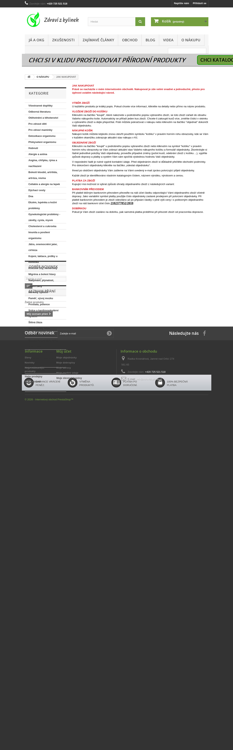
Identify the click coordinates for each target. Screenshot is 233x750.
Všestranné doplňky (41, 105)
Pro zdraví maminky (41, 129)
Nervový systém (38, 292)
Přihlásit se (199, 3)
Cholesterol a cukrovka (42, 226)
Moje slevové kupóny (69, 529)
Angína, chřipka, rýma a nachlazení (43, 163)
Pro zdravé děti (38, 123)
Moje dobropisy (65, 514)
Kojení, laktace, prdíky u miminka (43, 259)
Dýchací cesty (37, 190)
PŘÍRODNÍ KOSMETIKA (43, 382)
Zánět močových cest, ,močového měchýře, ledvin (42, 358)
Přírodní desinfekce (40, 388)
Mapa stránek (33, 533)
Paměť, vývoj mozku (41, 298)
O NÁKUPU (190, 40)
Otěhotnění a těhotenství (43, 117)
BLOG (150, 40)
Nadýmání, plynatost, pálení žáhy (41, 283)
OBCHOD (129, 40)
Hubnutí (33, 148)
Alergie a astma (38, 154)
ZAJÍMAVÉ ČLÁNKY (98, 40)
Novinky (30, 514)
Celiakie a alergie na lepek (44, 184)
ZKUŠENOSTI (63, 40)
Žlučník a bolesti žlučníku (44, 376)
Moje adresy (63, 519)
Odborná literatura (40, 111)
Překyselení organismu (42, 142)
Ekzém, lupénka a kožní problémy (43, 205)
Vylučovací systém (40, 334)
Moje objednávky (66, 509)
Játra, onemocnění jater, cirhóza (43, 247)
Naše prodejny (33, 527)
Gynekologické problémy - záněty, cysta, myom (44, 217)
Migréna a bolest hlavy (42, 274)
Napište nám (181, 3)
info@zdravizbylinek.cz (149, 530)
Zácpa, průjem (37, 370)
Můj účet (63, 502)
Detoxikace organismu (42, 135)
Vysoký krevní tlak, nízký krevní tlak (43, 343)
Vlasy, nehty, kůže (39, 328)
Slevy (28, 509)
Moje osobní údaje (67, 524)
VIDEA (168, 40)
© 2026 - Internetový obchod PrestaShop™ (49, 562)
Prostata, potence (39, 304)
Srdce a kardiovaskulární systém (44, 313)
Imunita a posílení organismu (39, 235)
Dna (31, 196)
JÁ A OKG (36, 40)
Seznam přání (42, 437)
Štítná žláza (35, 322)
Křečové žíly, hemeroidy (43, 268)
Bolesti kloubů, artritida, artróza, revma (43, 175)
